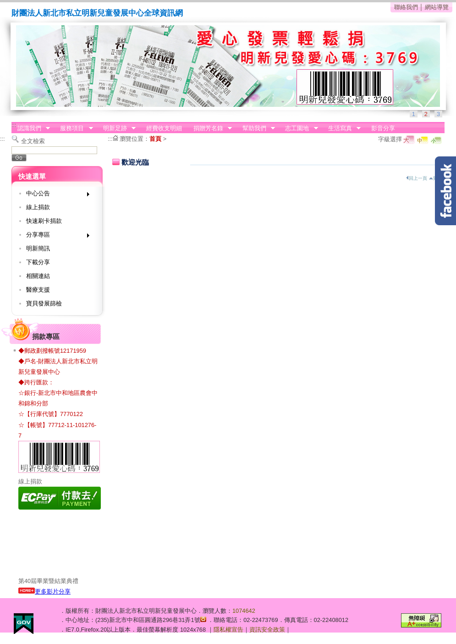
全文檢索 (33, 141)
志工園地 (299, 128)
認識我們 (30, 128)
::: (13, 125)
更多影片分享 (44, 591)
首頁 (155, 138)
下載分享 (38, 262)
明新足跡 (116, 128)
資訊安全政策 (267, 629)
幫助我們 (255, 128)
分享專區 (54, 236)
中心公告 (54, 195)
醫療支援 (38, 289)
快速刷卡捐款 (44, 220)
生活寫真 (341, 128)
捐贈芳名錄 (209, 128)
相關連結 (38, 275)
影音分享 (383, 128)
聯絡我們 (406, 7)
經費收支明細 (164, 128)
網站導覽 (437, 7)
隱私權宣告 (228, 629)
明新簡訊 (38, 248)
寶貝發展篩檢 (44, 303)
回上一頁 (416, 178)
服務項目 (74, 128)
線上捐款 (38, 207)
